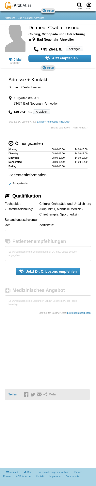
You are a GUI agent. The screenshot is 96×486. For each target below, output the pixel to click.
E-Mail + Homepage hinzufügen (53, 121)
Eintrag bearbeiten (60, 127)
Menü (48, 11)
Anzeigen (74, 49)
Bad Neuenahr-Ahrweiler (31, 18)
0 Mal (15, 60)
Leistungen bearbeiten (79, 313)
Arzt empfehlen (61, 58)
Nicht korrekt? (80, 127)
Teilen (12, 394)
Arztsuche (10, 18)
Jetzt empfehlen (48, 271)
